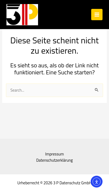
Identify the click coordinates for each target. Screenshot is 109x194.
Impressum (54, 154)
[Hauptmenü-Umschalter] (97, 14)
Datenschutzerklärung (54, 160)
